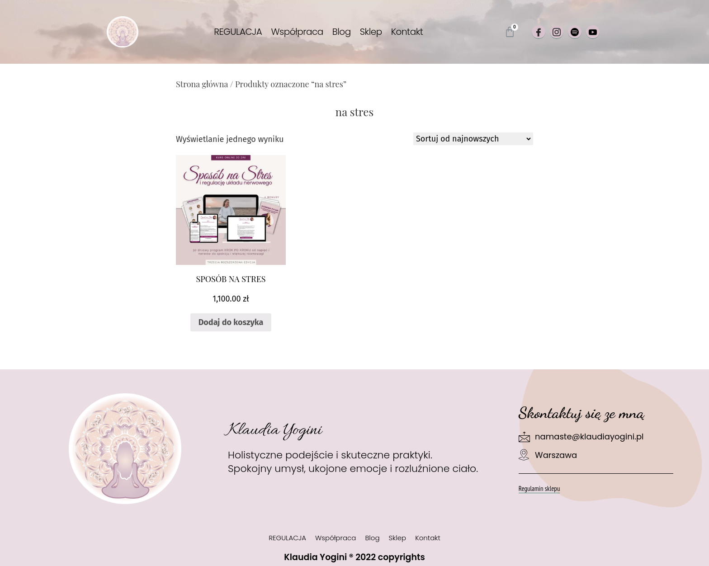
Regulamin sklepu (539, 488)
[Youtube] (593, 32)
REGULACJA (238, 31)
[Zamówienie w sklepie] (473, 138)
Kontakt (407, 31)
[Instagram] (556, 32)
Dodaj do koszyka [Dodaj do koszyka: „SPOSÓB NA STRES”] (231, 322)
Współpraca (297, 31)
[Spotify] (574, 32)
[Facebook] (538, 32)
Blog (341, 31)
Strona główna (202, 84)
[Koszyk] (509, 32)
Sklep (371, 31)
